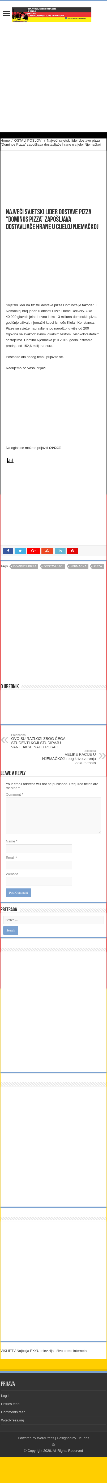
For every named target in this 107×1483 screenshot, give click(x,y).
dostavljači (53, 566)
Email (11, 858)
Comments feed (13, 1412)
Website (12, 874)
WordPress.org (12, 1420)
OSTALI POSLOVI (28, 140)
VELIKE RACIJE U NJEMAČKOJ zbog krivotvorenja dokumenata (68, 757)
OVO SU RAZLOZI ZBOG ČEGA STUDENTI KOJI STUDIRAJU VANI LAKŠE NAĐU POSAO (38, 741)
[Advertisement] (46, 267)
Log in (5, 1396)
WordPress (45, 1438)
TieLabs (83, 1438)
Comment (14, 794)
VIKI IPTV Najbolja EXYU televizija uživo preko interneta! (44, 1351)
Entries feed (10, 1404)
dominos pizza (24, 566)
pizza (98, 566)
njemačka (79, 566)
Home (5, 140)
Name (11, 841)
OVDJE (55, 448)
